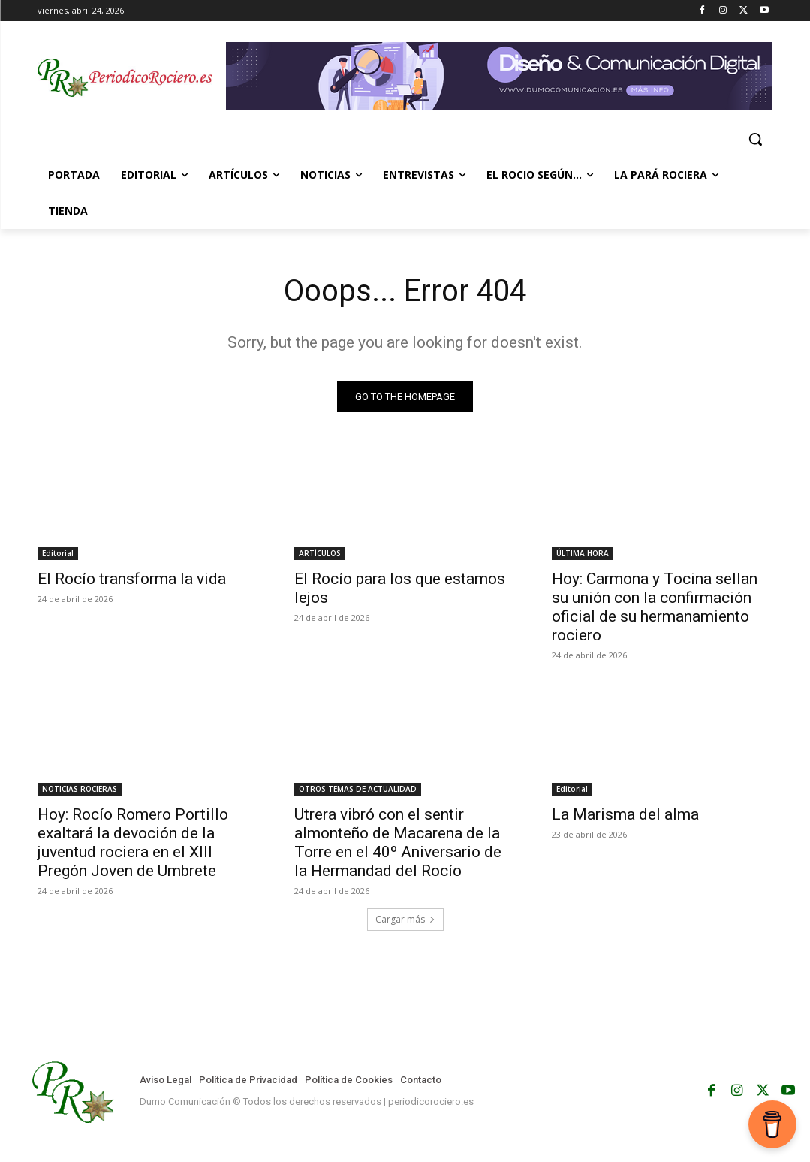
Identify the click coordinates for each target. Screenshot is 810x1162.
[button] (755, 139)
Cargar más (405, 919)
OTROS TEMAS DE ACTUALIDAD (358, 789)
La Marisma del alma (625, 814)
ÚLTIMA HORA (582, 553)
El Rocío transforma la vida (132, 579)
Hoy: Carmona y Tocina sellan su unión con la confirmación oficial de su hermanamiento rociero (654, 607)
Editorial (58, 553)
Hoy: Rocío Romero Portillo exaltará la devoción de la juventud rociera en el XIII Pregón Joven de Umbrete (133, 842)
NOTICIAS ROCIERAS (79, 789)
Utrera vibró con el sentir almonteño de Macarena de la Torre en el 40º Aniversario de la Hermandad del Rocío (397, 842)
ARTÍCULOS (320, 553)
